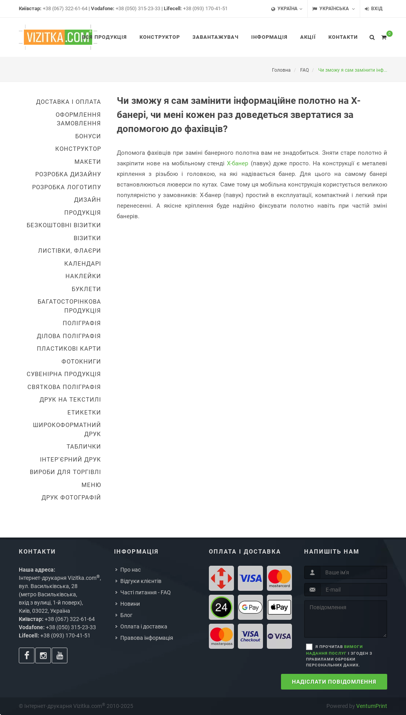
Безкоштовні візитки (64, 225)
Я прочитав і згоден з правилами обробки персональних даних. (339, 655)
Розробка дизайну (68, 174)
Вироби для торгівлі (65, 472)
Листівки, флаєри (69, 250)
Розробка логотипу (66, 187)
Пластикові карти (69, 348)
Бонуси (88, 136)
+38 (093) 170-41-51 (205, 8)
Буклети (86, 289)
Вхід (373, 8)
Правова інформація (146, 638)
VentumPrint (371, 706)
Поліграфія (82, 323)
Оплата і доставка (143, 626)
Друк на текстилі (70, 399)
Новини (130, 604)
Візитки (87, 238)
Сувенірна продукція (64, 374)
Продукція (82, 212)
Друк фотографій (71, 497)
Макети (87, 161)
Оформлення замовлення (78, 119)
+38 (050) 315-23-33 (138, 8)
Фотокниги (81, 361)
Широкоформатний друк (67, 430)
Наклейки (83, 276)
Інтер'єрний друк (70, 459)
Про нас (130, 570)
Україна (287, 8)
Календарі (82, 263)
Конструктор (78, 148)
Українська (333, 8)
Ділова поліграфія (69, 336)
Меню (91, 485)
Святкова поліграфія (64, 387)
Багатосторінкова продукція (69, 306)
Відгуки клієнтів (140, 581)
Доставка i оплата (68, 101)
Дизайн (87, 199)
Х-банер (237, 163)
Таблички (84, 446)
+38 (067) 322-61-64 (65, 8)
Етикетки (84, 412)
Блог (126, 615)
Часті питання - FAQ (145, 592)
